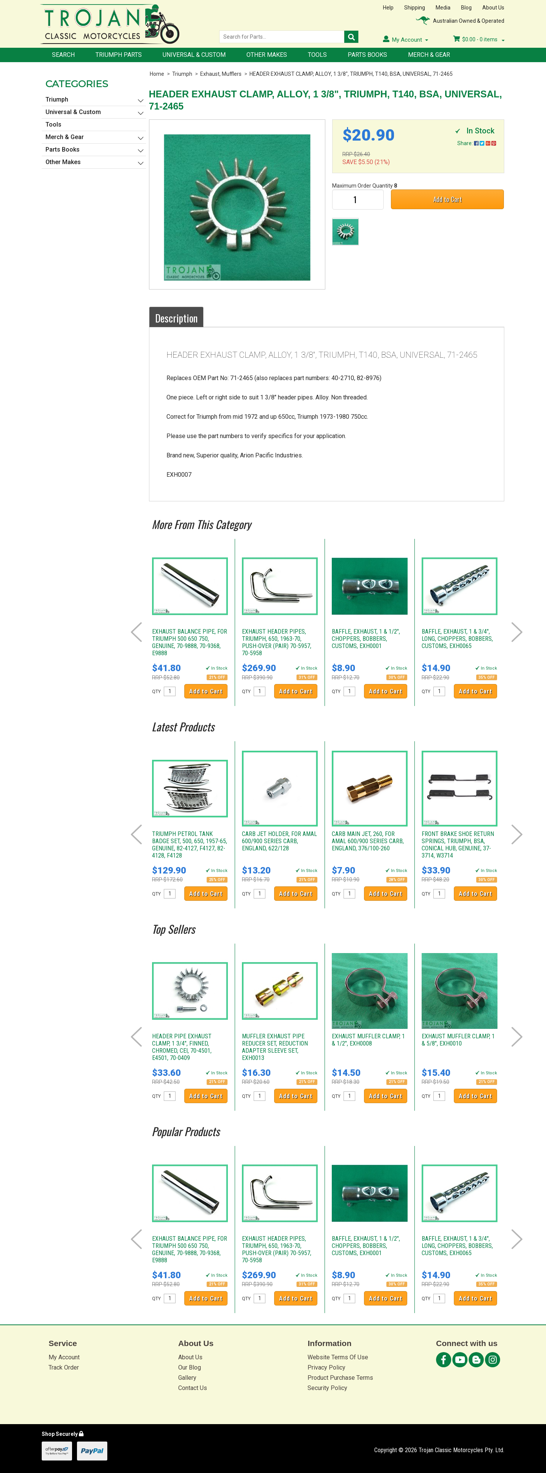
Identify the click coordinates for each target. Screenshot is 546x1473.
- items (479, 39)
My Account (64, 1357)
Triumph (182, 74)
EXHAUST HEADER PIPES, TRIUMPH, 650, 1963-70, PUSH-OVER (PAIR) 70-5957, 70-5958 (276, 642)
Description (176, 318)
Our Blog (189, 1367)
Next (516, 632)
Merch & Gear (429, 54)
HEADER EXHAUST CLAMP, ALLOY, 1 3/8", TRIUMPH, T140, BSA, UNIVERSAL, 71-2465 (351, 74)
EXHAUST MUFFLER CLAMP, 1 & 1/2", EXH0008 (368, 1040)
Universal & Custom (194, 54)
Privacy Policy (326, 1367)
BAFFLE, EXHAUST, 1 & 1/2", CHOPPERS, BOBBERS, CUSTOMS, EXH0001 (366, 639)
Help (388, 8)
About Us (493, 8)
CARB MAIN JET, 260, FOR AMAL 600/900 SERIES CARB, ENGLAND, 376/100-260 (368, 841)
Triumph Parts (119, 54)
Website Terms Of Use (338, 1357)
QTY (156, 691)
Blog (466, 8)
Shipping (414, 8)
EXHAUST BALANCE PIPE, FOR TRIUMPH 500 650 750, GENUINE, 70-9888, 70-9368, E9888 (189, 642)
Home (157, 74)
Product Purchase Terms (340, 1377)
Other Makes (266, 54)
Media (443, 8)
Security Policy (327, 1388)
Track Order (64, 1367)
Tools (317, 54)
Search (63, 54)
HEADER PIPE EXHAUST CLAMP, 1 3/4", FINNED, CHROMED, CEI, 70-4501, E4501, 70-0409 (182, 1047)
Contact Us (192, 1388)
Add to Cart (447, 199)
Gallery (187, 1377)
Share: (476, 143)
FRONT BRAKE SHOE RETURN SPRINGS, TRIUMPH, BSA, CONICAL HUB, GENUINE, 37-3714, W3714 (458, 844)
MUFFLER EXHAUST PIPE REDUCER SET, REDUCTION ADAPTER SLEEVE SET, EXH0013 (275, 1047)
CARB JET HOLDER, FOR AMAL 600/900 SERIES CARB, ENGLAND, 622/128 (279, 841)
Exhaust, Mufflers (221, 74)
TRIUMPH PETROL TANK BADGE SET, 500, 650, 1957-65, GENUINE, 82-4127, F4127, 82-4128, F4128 (189, 844)
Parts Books (367, 54)
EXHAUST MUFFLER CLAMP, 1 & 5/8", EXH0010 (458, 1040)
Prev (136, 632)
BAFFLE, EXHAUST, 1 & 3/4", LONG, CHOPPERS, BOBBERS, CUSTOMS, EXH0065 (457, 639)
